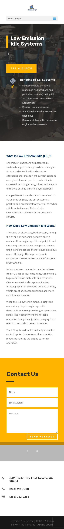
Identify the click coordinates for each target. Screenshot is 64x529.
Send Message (42, 436)
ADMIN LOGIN (45, 524)
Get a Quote (21, 68)
